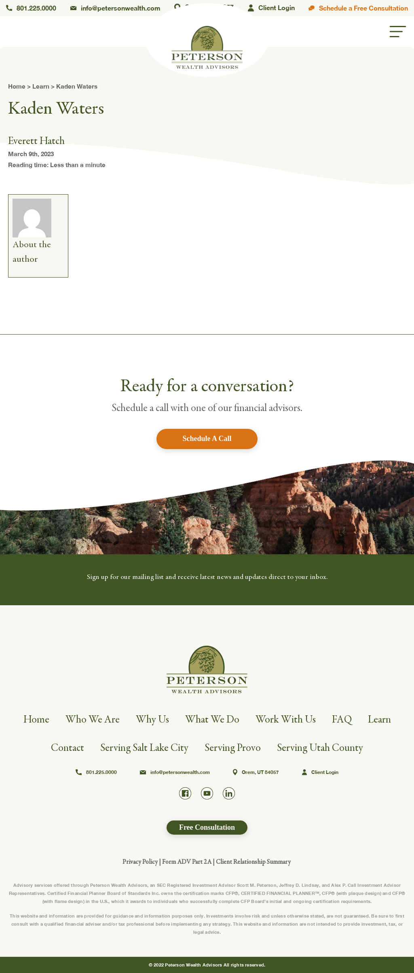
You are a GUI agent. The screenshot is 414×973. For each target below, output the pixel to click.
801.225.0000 (31, 8)
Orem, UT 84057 (256, 772)
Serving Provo (233, 748)
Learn (40, 86)
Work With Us (286, 720)
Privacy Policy (140, 862)
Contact (67, 748)
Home (16, 86)
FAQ (342, 720)
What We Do (212, 720)
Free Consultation (207, 827)
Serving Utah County (320, 748)
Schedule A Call (206, 439)
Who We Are (92, 720)
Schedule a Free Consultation (358, 8)
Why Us (152, 720)
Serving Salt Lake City (144, 748)
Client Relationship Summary (253, 862)
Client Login (271, 8)
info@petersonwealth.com (115, 8)
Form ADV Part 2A (186, 862)
